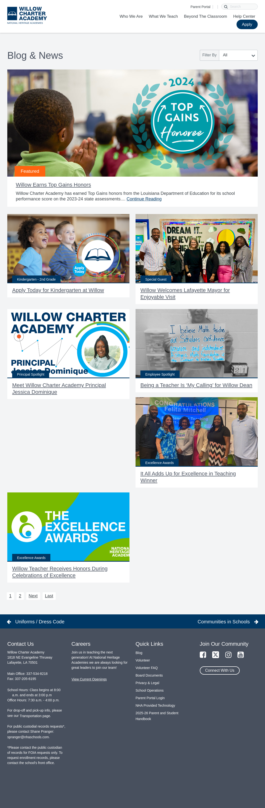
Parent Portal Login (150, 698)
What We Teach (163, 16)
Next (33, 595)
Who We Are (131, 16)
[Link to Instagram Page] (228, 655)
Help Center (244, 16)
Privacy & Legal (147, 683)
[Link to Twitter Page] (215, 655)
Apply (247, 24)
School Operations (150, 690)
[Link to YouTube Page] (241, 655)
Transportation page (35, 716)
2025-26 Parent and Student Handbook (157, 716)
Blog (139, 653)
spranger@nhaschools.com (28, 737)
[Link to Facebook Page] (203, 655)
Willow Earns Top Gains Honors (53, 185)
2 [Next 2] (20, 595)
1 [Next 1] (10, 595)
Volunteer (143, 660)
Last (49, 595)
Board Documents (149, 675)
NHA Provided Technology (155, 705)
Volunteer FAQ (147, 668)
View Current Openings (89, 679)
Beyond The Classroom (205, 16)
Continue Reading (144, 199)
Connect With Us (219, 670)
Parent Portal (200, 7)
